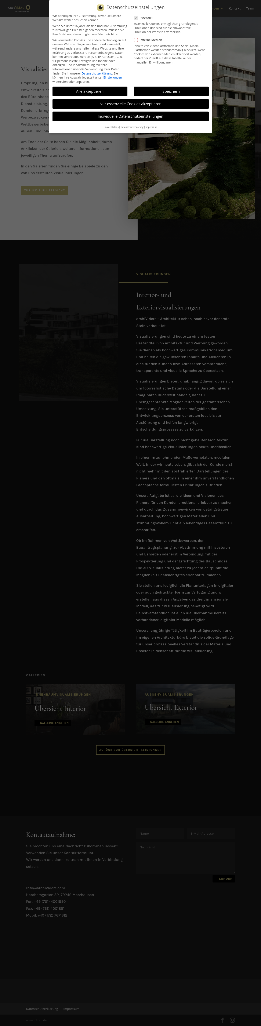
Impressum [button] (151, 127)
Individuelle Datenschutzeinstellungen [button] (130, 116)
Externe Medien (150, 40)
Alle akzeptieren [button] (90, 91)
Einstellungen (112, 77)
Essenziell (145, 18)
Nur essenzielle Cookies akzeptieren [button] (130, 103)
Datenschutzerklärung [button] (132, 127)
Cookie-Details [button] (111, 127)
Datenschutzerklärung (97, 73)
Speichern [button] (171, 91)
